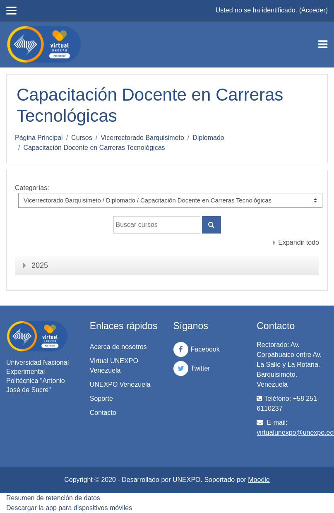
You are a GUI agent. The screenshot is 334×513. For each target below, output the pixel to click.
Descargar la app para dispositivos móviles (69, 507)
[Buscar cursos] (156, 225)
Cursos (81, 137)
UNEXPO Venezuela (120, 384)
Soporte (101, 398)
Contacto (103, 412)
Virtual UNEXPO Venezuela (114, 365)
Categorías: (32, 187)
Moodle (258, 479)
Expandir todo (298, 242)
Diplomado (208, 137)
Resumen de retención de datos (53, 497)
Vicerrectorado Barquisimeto (142, 137)
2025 (39, 265)
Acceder (313, 10)
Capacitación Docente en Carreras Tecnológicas (94, 147)
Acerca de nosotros (118, 346)
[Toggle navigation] (323, 44)
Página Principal (39, 137)
